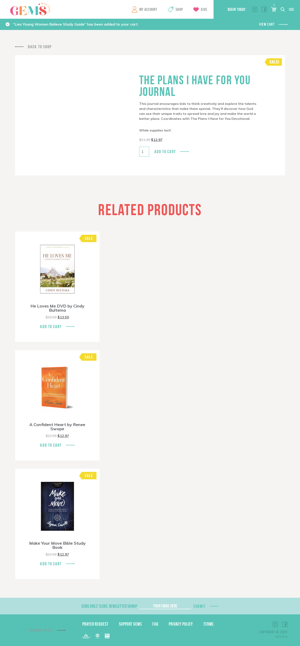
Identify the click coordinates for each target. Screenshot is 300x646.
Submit (199, 606)
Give (204, 9)
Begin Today (237, 9)
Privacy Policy (181, 623)
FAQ (155, 623)
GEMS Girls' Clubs (30, 9)
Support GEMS (130, 623)
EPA (107, 636)
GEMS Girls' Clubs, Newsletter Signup (109, 606)
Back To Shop (40, 47)
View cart (266, 24)
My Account (148, 9)
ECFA (97, 636)
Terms (208, 623)
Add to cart (165, 151)
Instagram (254, 9)
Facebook (264, 9)
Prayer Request (95, 623)
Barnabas (86, 636)
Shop (179, 9)
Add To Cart (50, 326)
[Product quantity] (144, 152)
